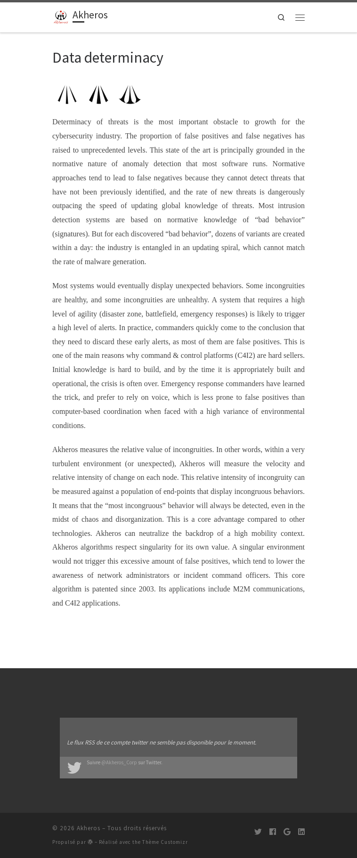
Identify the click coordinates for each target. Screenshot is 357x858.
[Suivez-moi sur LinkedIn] (301, 832)
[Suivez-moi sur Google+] (287, 832)
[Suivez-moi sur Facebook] (272, 832)
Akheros (88, 828)
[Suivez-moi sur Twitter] (258, 832)
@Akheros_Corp (119, 762)
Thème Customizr (165, 842)
